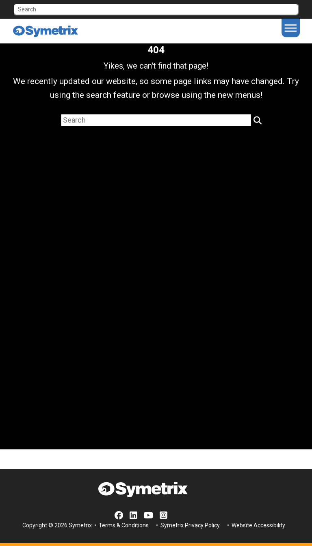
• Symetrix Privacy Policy (187, 525)
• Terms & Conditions (121, 525)
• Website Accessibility (255, 525)
